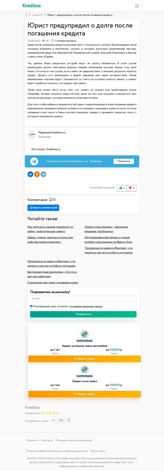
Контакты (47, 440)
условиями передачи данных (86, 306)
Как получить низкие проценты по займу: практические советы (50, 229)
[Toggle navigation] (137, 6)
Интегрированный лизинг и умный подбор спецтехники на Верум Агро (108, 239)
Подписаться (83, 314)
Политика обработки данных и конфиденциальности (57, 451)
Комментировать (66, 41)
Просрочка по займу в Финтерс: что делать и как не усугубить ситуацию (108, 250)
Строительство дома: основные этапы (52, 282)
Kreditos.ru (53, 149)
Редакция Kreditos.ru (51, 132)
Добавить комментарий (43, 208)
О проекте (32, 440)
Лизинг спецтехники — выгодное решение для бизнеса (106, 229)
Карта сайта (98, 451)
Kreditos (31, 6)
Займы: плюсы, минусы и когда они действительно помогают (50, 239)
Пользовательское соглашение (74, 440)
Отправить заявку (84, 359)
